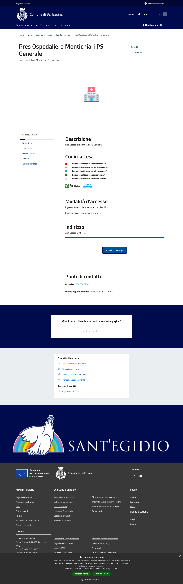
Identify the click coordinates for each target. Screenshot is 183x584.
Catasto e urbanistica (63, 515)
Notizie (133, 497)
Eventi (133, 523)
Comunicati (135, 501)
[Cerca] (164, 14)
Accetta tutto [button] (81, 574)
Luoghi (49, 34)
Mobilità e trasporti (62, 520)
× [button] (180, 556)
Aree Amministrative (25, 501)
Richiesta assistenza (63, 552)
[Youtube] (141, 14)
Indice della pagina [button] (29, 135)
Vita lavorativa (60, 506)
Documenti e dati (23, 525)
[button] (91, 579)
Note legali (96, 547)
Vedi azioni (137, 52)
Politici (19, 515)
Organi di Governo (24, 497)
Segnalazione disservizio (64, 543)
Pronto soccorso (63, 34)
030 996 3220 (82, 284)
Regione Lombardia (24, 3)
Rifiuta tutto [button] (102, 574)
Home (21, 34)
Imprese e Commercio (63, 511)
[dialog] (91, 568)
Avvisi (132, 506)
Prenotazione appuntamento (66, 538)
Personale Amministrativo (27, 520)
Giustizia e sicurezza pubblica (104, 497)
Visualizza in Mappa (114, 250)
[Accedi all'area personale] (154, 3)
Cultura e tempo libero (63, 501)
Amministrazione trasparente (105, 538)
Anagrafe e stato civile (63, 497)
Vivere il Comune (35, 34)
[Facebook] (134, 14)
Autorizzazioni (98, 511)
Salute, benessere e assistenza (105, 506)
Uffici (18, 506)
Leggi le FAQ (59, 547)
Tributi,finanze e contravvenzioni (106, 501)
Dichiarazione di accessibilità (104, 552)
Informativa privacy (100, 543)
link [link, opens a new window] (116, 568)
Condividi (136, 47)
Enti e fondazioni (23, 511)
